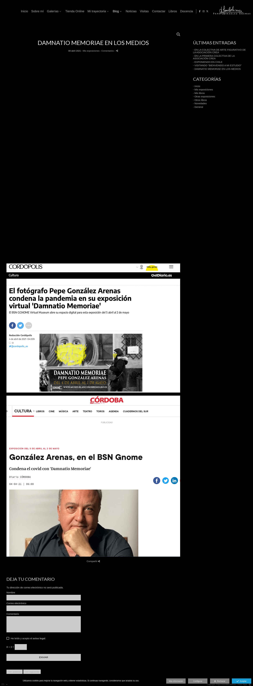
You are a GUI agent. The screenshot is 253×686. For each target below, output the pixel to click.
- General (198, 107)
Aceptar (241, 681)
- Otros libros (200, 100)
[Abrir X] (248, 11)
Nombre (10, 592)
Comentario (12, 614)
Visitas (193, 11)
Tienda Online (124, 11)
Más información (176, 681)
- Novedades (200, 103)
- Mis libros (199, 93)
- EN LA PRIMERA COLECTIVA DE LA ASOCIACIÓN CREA (214, 57)
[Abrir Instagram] (244, 11)
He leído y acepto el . (27, 638)
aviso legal (39, 638)
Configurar (197, 681)
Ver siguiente (32, 671)
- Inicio (196, 86)
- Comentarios (107, 51)
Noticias (180, 11)
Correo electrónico (16, 603)
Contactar (208, 11)
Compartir (93, 561)
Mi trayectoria (146, 11)
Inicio (74, 11)
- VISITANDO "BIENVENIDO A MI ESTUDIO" (217, 65)
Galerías (102, 11)
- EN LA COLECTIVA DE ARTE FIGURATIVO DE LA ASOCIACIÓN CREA (219, 51)
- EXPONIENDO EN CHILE (208, 62)
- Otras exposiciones (204, 96)
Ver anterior (14, 671)
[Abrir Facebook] (240, 11)
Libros (222, 11)
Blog (165, 11)
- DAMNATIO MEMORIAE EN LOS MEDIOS (217, 69)
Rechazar (219, 681)
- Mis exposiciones (203, 89)
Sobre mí (87, 11)
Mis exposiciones (91, 51)
